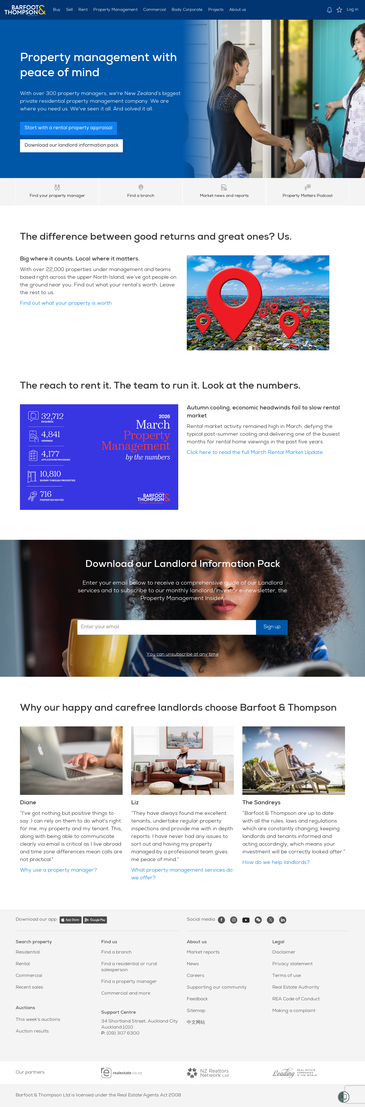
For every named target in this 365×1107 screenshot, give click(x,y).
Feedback (197, 999)
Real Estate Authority (295, 987)
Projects (216, 10)
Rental (23, 964)
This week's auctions (38, 1020)
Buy (56, 10)
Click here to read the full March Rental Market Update (255, 452)
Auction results (32, 1031)
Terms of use (286, 976)
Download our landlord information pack (71, 145)
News (193, 964)
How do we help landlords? (276, 862)
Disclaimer (283, 952)
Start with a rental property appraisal (68, 128)
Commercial (154, 10)
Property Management (115, 10)
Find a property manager (129, 982)
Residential (28, 952)
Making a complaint (293, 1011)
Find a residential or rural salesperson (129, 967)
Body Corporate (187, 10)
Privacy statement (292, 964)
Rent (83, 10)
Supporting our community (217, 987)
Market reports (203, 952)
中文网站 (196, 1023)
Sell (69, 10)
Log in (352, 10)
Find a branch (116, 952)
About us (237, 10)
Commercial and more (125, 993)
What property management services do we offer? (182, 874)
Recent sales (29, 987)
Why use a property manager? (58, 870)
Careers (195, 976)
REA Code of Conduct (296, 999)
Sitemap (196, 1011)
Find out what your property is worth (66, 303)
